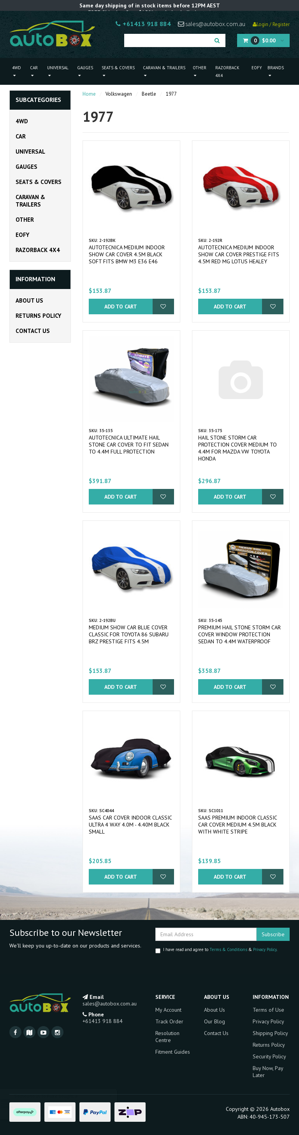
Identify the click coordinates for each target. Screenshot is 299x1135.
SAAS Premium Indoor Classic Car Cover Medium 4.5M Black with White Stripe (237, 824)
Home (89, 94)
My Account (168, 1009)
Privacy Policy (264, 949)
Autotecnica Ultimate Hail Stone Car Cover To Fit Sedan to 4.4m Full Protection (129, 444)
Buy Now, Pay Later (268, 1072)
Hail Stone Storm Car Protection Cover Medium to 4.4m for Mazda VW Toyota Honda (237, 448)
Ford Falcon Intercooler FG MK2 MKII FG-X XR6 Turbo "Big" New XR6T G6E (69, 1104)
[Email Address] (206, 934)
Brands (275, 71)
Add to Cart (120, 306)
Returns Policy (38, 315)
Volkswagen (119, 94)
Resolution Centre (167, 1037)
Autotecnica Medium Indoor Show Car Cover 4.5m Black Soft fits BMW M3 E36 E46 (127, 254)
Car (34, 71)
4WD (16, 71)
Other (199, 71)
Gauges (85, 71)
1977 (171, 94)
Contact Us (33, 331)
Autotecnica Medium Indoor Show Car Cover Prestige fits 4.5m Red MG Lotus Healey (238, 254)
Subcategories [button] (38, 99)
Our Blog (214, 1021)
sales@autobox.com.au (211, 24)
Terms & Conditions (228, 949)
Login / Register (271, 24)
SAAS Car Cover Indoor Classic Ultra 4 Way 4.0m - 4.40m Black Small (130, 824)
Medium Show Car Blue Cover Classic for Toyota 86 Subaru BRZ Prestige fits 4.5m (129, 634)
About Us (29, 300)
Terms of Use (268, 1009)
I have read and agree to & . (216, 950)
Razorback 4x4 (227, 71)
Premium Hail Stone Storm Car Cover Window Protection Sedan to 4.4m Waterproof (239, 634)
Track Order (169, 1021)
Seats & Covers (118, 71)
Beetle (149, 94)
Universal (58, 71)
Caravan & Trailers (164, 71)
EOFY (257, 67)
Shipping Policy (270, 1033)
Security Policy (269, 1056)
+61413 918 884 (143, 24)
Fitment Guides (172, 1051)
